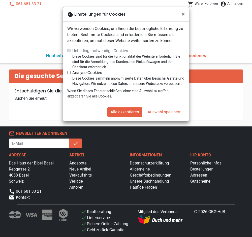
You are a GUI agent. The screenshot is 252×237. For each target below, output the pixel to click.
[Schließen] (183, 14)
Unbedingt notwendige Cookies (100, 50)
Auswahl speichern (164, 112)
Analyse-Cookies (87, 72)
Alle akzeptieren (125, 112)
